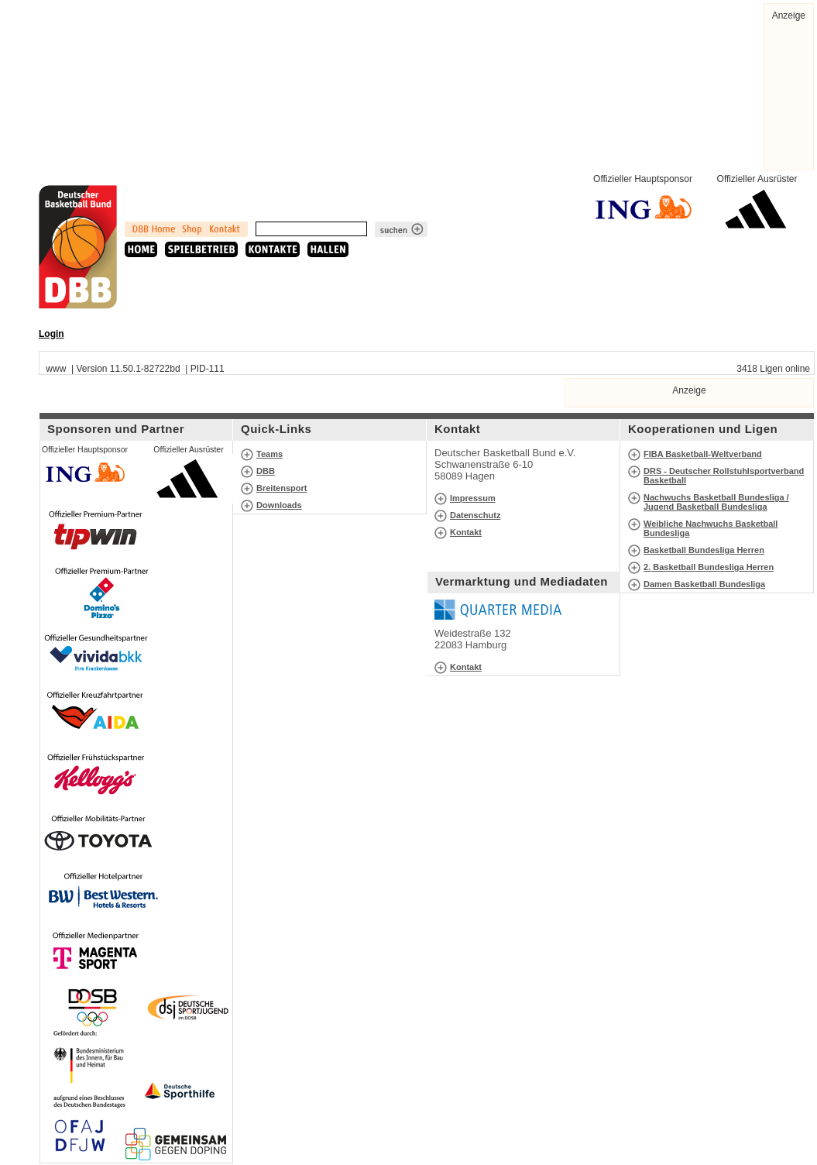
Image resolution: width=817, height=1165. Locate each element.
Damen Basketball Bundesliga (704, 584)
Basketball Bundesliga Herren (704, 550)
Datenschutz (475, 515)
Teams (269, 454)
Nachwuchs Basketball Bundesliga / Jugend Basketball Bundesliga (716, 502)
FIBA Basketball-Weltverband (703, 454)
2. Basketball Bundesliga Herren (709, 567)
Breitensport (281, 488)
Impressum (473, 498)
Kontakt (466, 532)
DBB (265, 471)
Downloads (279, 505)
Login (51, 333)
